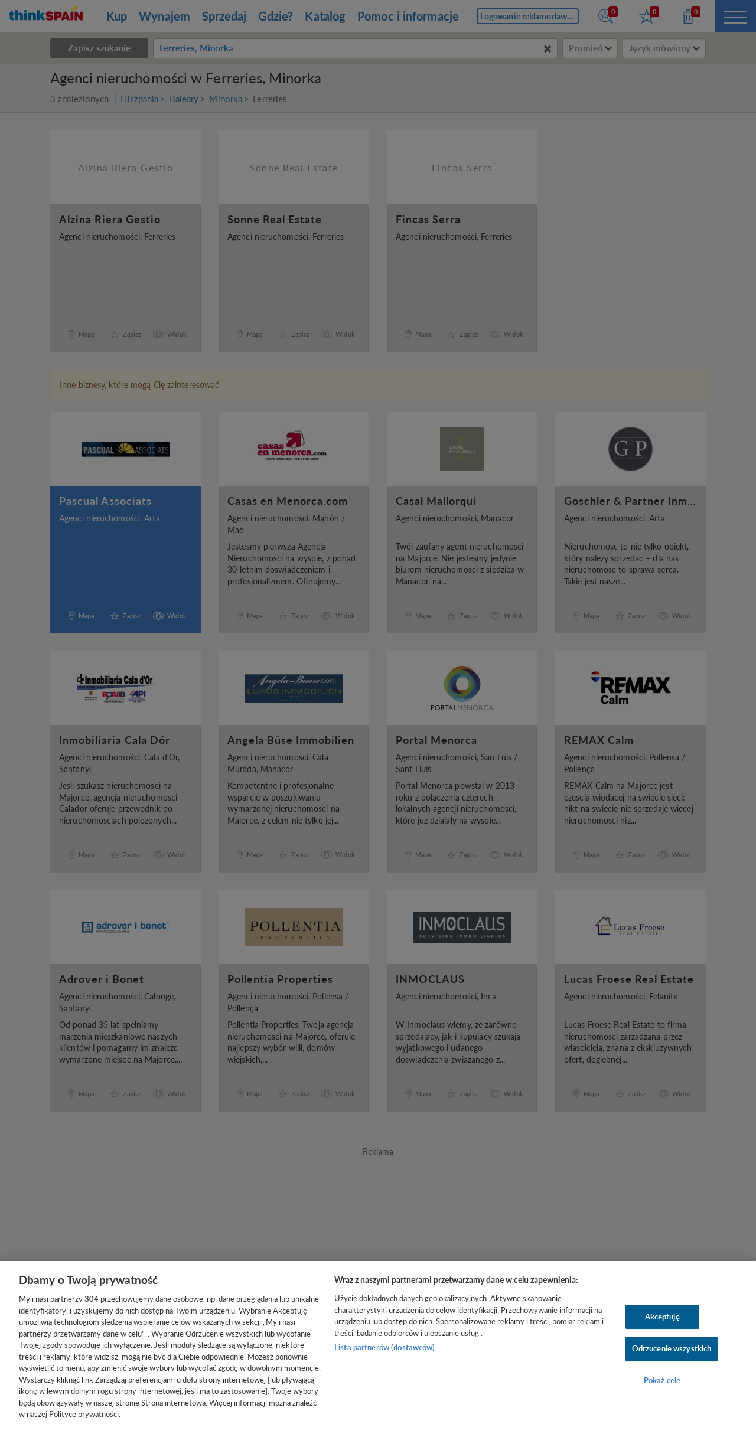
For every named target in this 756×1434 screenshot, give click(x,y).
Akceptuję (662, 1316)
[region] (378, 1347)
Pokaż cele (662, 1380)
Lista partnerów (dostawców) (384, 1347)
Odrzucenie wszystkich (672, 1348)
